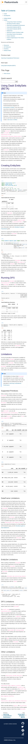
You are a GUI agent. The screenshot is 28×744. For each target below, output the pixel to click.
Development (7, 15)
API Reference (7, 47)
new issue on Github (12, 119)
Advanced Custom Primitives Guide (15, 32)
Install (5, 13)
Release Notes (7, 50)
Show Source (7, 73)
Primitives (6, 48)
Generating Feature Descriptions (14, 34)
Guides (5, 20)
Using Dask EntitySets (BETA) (14, 27)
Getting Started (7, 18)
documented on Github (8, 107)
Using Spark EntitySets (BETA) (14, 28)
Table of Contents (8, 11)
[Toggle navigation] (26, 2)
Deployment (9, 30)
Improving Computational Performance (16, 25)
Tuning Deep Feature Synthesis (14, 21)
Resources (6, 45)
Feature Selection (11, 36)
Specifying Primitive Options (13, 23)
